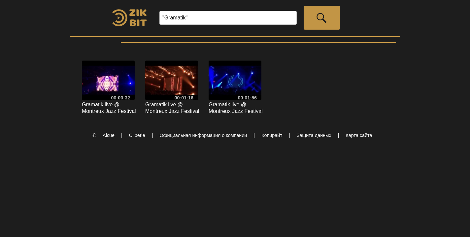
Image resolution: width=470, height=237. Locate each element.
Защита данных (314, 135)
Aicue (109, 135)
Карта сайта (359, 135)
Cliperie (137, 135)
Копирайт (271, 135)
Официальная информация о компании (203, 135)
